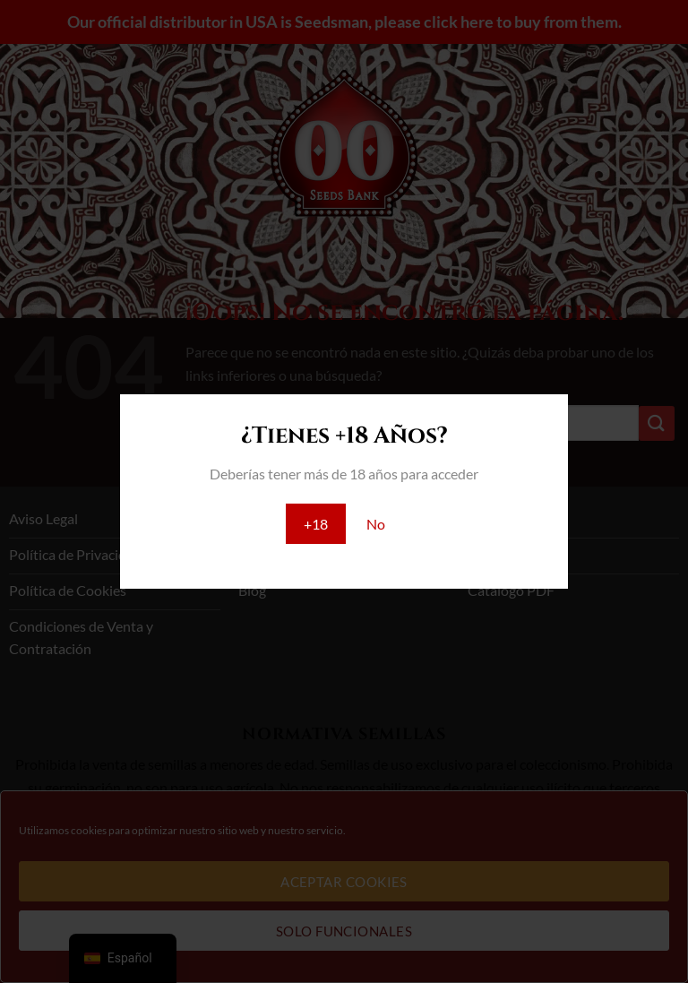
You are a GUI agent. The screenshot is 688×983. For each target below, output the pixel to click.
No (375, 523)
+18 (316, 523)
